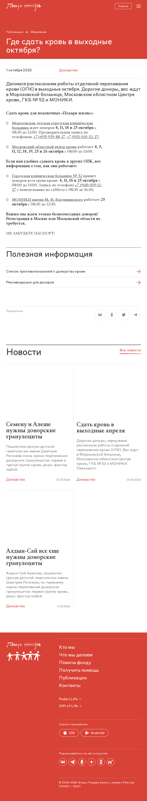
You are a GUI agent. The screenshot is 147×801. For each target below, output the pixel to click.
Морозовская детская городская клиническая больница (52, 126)
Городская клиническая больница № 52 (47, 176)
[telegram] (135, 315)
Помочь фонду (75, 663)
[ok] (111, 315)
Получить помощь (79, 670)
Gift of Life (70, 706)
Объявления (38, 32)
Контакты (69, 686)
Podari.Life (70, 699)
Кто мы (67, 647)
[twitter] (123, 315)
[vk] (100, 315)
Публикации (14, 32)
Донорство (15, 479)
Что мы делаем (76, 655)
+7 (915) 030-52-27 (82, 137)
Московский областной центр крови (44, 147)
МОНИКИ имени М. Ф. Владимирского (47, 200)
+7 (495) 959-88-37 (49, 137)
